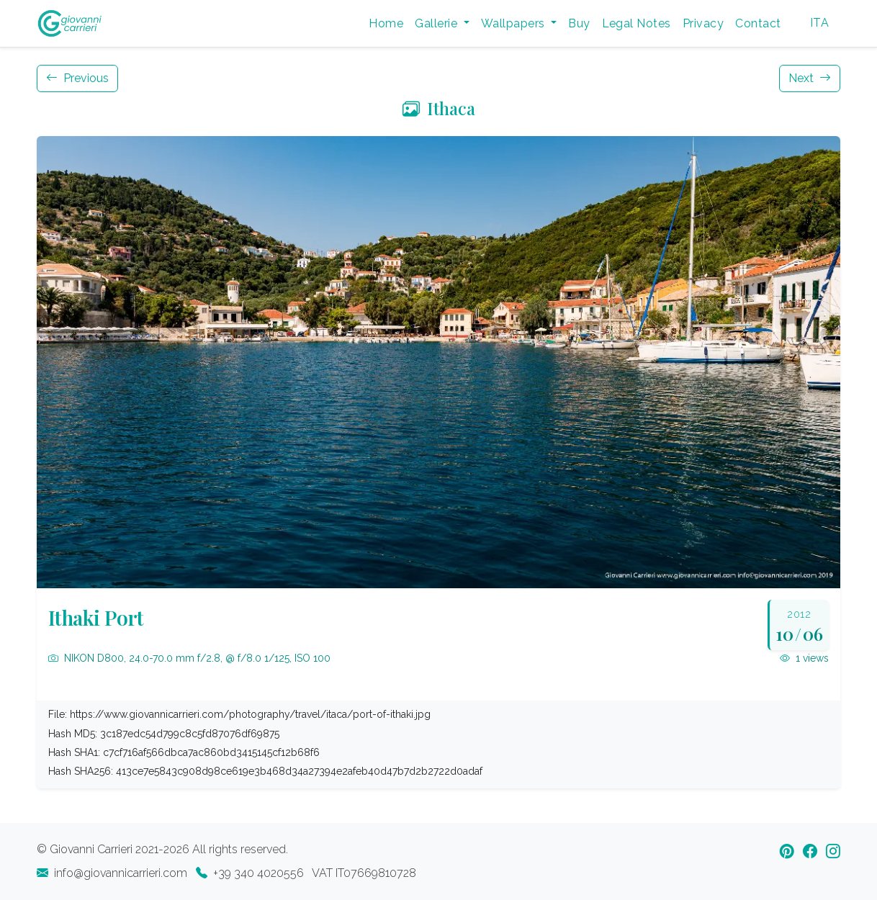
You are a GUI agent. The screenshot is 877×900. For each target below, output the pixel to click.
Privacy (703, 23)
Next (809, 78)
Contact (758, 23)
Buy (579, 23)
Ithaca (438, 108)
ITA (819, 23)
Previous (77, 78)
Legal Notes (636, 23)
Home (386, 23)
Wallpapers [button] (514, 23)
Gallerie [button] (437, 23)
